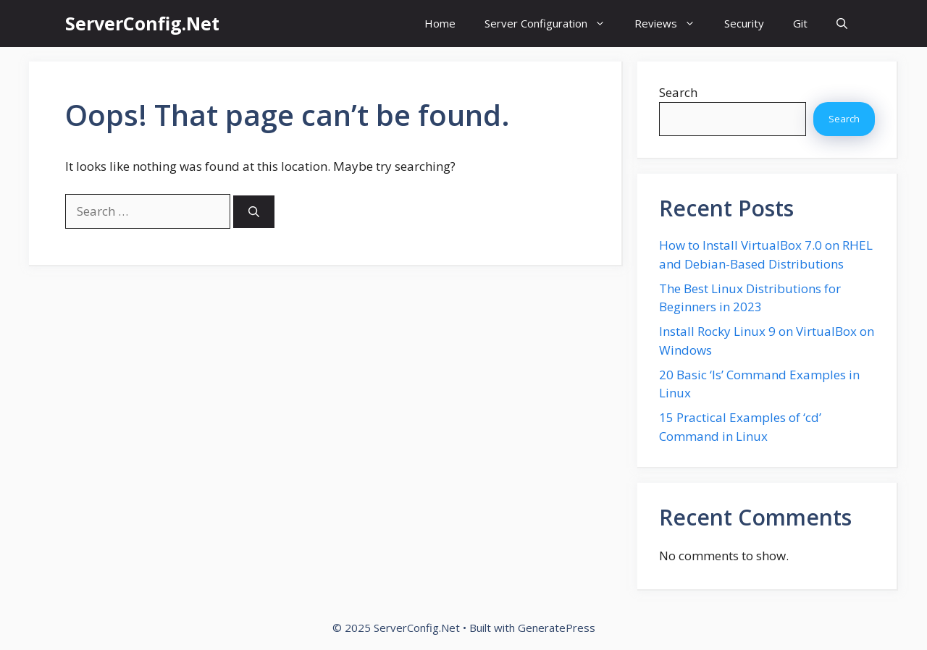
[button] (842, 23)
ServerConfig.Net (142, 23)
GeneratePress (556, 627)
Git (800, 23)
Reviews (672, 23)
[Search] (253, 211)
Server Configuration (552, 23)
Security (744, 23)
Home (440, 23)
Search (678, 92)
